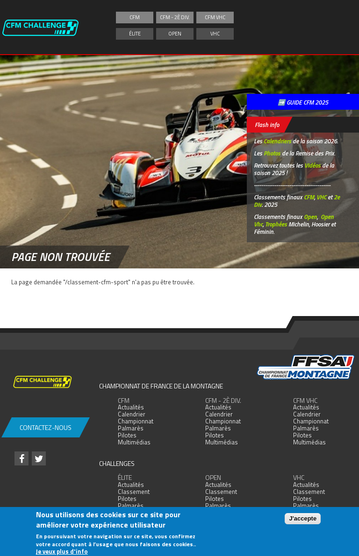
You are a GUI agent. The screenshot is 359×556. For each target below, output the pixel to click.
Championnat (135, 421)
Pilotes (127, 435)
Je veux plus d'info (62, 552)
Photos (272, 153)
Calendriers (277, 141)
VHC (215, 33)
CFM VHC (215, 17)
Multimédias (134, 442)
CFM (134, 17)
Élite (135, 33)
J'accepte (302, 518)
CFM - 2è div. (175, 17)
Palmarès (131, 428)
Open (174, 33)
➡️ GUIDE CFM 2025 (303, 102)
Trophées (276, 224)
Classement (134, 491)
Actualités (131, 407)
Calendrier (131, 414)
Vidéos (312, 165)
